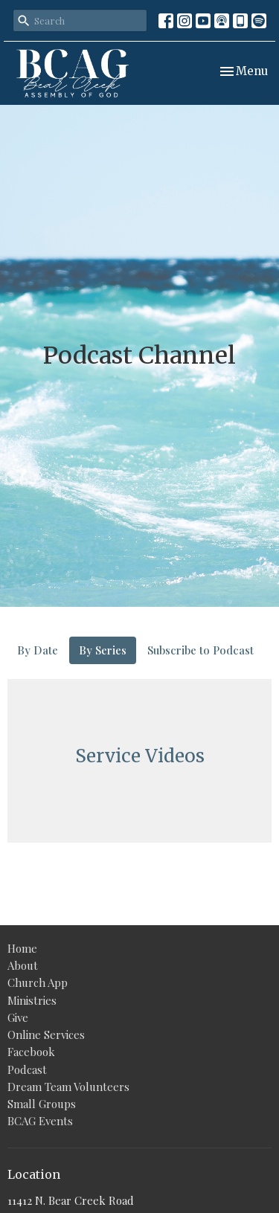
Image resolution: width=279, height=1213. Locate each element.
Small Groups (41, 1103)
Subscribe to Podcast (200, 650)
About (22, 965)
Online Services (46, 1034)
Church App (37, 982)
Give (17, 1017)
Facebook (31, 1051)
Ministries (32, 1000)
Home (22, 948)
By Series (102, 650)
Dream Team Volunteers (68, 1086)
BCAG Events (40, 1120)
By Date (37, 650)
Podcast (27, 1069)
